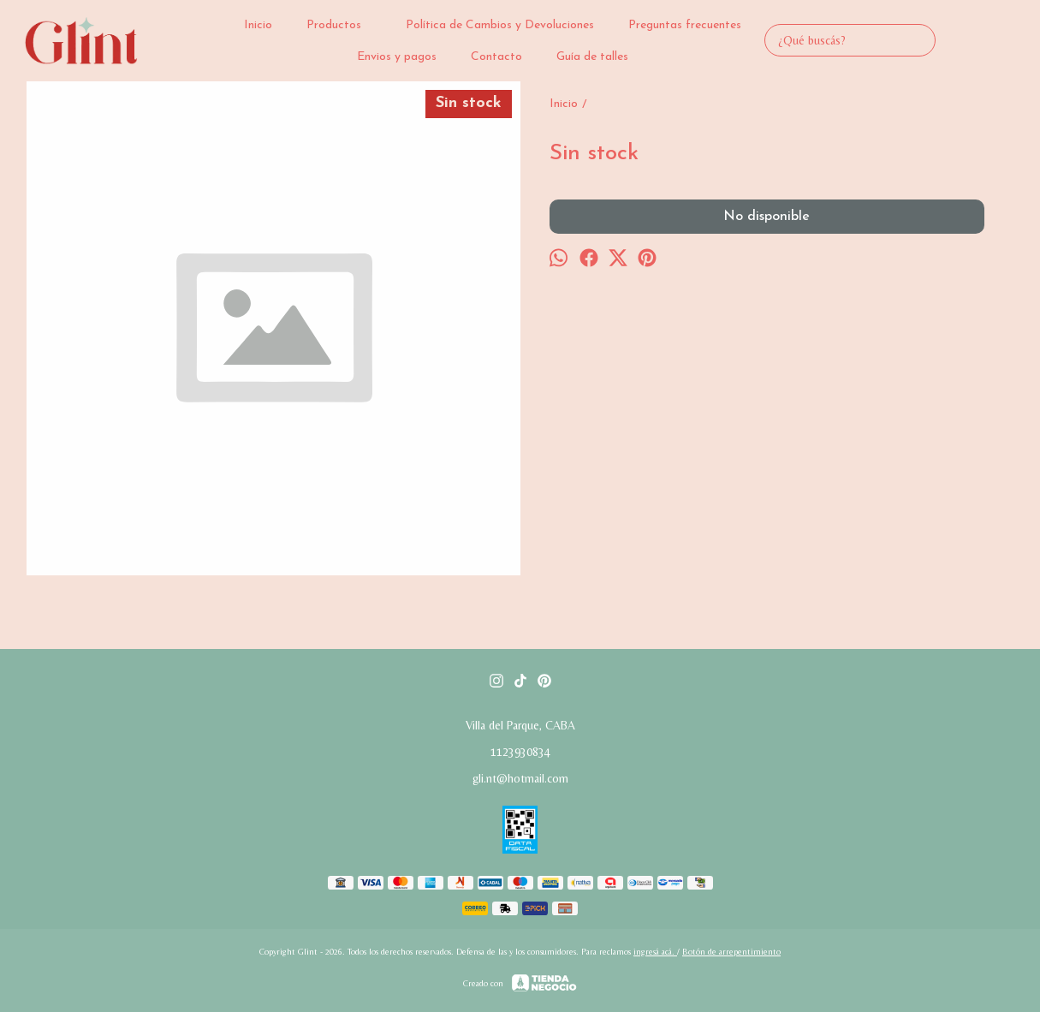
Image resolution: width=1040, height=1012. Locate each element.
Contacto (496, 57)
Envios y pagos (397, 57)
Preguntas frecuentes (684, 25)
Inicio (258, 25)
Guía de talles (592, 57)
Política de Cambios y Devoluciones (500, 25)
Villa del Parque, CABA (520, 725)
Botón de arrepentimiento (731, 951)
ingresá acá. (655, 951)
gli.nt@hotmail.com (520, 778)
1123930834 (520, 752)
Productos (342, 25)
